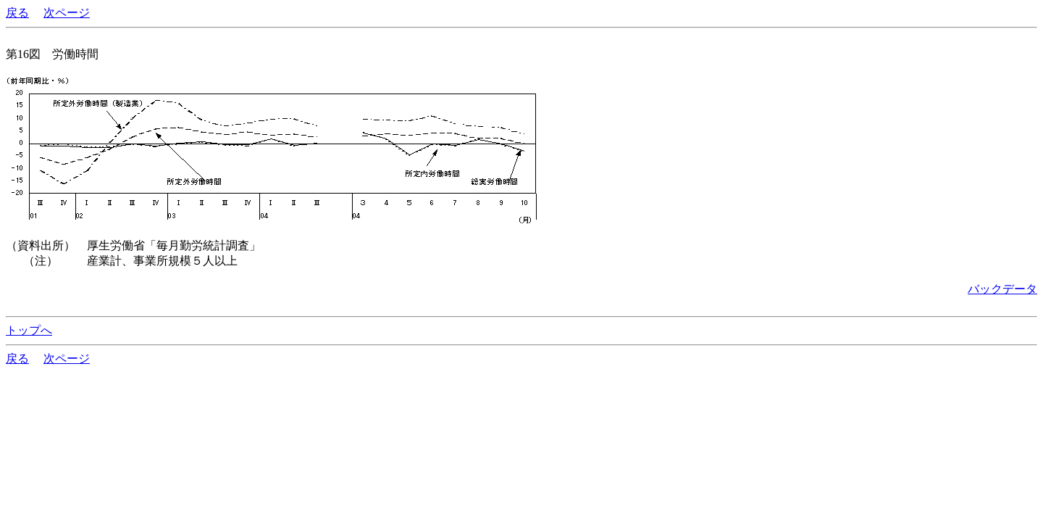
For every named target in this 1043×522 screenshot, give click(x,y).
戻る (17, 13)
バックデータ (1002, 289)
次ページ (66, 13)
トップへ (29, 330)
